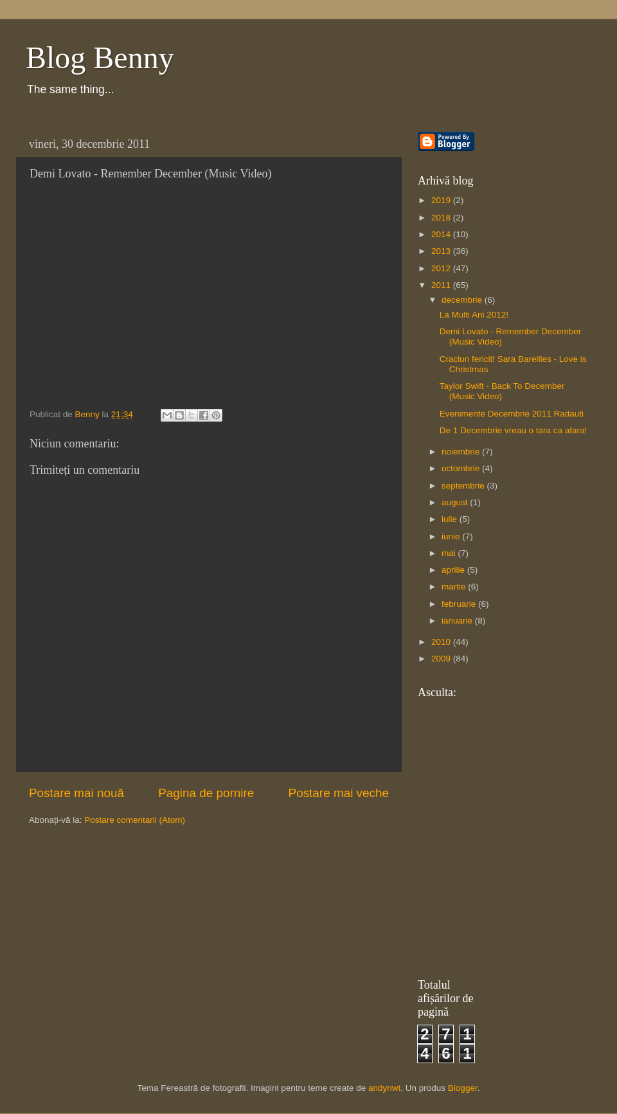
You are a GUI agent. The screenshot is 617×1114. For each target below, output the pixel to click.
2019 (442, 200)
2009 (442, 658)
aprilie (454, 570)
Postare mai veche (339, 793)
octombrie (462, 468)
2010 (442, 642)
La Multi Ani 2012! (474, 314)
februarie (460, 604)
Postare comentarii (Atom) (134, 820)
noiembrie (462, 451)
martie (455, 586)
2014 (442, 234)
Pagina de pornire (206, 793)
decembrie (463, 300)
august (456, 502)
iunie (452, 536)
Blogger (463, 1088)
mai (450, 553)
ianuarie (458, 620)
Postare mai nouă (76, 793)
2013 (442, 251)
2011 (442, 285)
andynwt (384, 1088)
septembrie (464, 485)
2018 (442, 217)
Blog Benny (100, 57)
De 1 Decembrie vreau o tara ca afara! (513, 430)
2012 (442, 268)
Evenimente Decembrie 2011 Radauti (512, 413)
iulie (451, 519)
